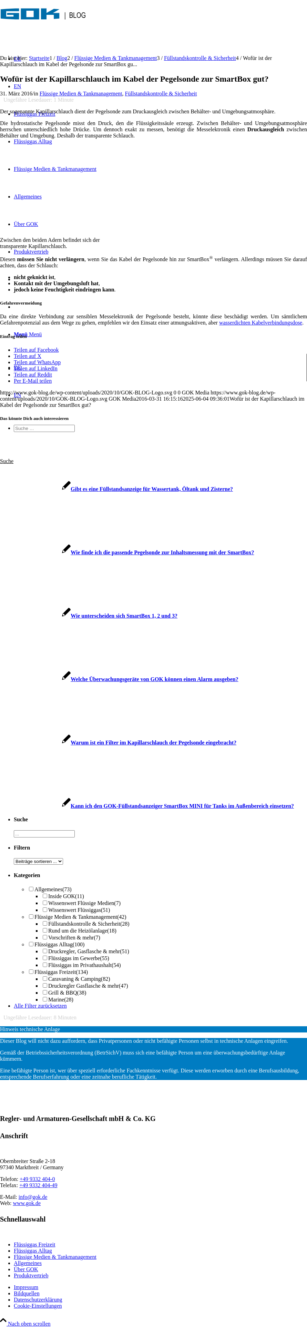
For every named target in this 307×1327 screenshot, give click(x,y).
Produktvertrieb (31, 1275)
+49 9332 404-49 (38, 1185)
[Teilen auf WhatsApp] (37, 362)
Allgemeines (53, 889)
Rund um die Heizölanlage (82, 931)
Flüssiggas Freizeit (61, 972)
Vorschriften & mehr (74, 937)
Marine (60, 999)
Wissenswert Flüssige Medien (84, 903)
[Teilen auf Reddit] (33, 375)
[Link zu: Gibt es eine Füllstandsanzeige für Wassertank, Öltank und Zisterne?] (116, 489)
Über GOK (26, 1269)
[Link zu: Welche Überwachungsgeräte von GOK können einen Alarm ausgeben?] (119, 679)
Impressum (26, 1287)
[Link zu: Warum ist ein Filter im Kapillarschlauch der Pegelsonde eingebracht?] (118, 742)
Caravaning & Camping (79, 979)
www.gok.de (27, 1203)
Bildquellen (27, 1293)
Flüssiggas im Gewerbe (78, 958)
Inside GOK (66, 896)
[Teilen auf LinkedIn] (36, 368)
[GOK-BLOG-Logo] (43, 26)
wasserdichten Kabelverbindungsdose (260, 323)
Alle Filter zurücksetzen (40, 1006)
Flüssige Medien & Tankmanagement (81, 93)
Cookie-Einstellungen (38, 1306)
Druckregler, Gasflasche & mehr (88, 951)
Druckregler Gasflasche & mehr (88, 986)
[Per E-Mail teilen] (33, 381)
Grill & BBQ (67, 993)
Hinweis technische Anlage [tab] (30, 1029)
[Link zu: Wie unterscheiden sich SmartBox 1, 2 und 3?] (88, 616)
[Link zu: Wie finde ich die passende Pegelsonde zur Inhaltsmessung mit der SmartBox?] (127, 552)
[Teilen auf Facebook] (36, 350)
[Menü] (28, 334)
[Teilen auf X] (27, 356)
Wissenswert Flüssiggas (79, 910)
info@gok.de (33, 1197)
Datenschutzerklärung (38, 1300)
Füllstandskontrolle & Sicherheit (161, 93)
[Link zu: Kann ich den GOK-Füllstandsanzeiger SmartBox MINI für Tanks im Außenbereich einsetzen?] (147, 806)
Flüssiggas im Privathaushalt (84, 965)
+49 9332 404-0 (37, 1179)
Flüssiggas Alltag (59, 944)
